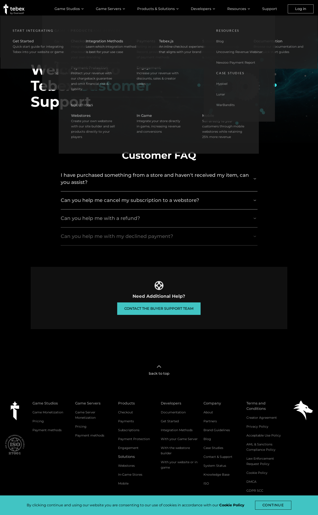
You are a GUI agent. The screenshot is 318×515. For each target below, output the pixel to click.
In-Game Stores (130, 475)
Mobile (123, 483)
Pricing (38, 421)
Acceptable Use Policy (263, 435)
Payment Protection (134, 439)
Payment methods (47, 430)
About (208, 412)
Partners (210, 421)
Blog (207, 439)
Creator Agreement (261, 418)
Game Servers (111, 9)
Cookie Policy (257, 473)
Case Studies (213, 448)
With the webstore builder (175, 450)
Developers (204, 9)
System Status (214, 466)
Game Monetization (47, 412)
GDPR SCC (254, 491)
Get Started (170, 421)
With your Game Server (179, 439)
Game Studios (69, 9)
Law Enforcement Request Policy (260, 461)
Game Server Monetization (85, 415)
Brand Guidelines (216, 430)
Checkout (125, 412)
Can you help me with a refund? (159, 218)
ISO (206, 483)
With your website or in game (179, 464)
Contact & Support (217, 457)
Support (269, 9)
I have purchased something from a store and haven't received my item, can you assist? (159, 178)
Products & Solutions (158, 9)
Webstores (126, 466)
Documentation (173, 412)
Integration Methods (177, 430)
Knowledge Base (216, 475)
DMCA (251, 482)
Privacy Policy (257, 426)
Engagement (128, 448)
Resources (239, 9)
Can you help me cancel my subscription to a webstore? (159, 200)
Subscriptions (128, 430)
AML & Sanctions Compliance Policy (261, 447)
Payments (126, 421)
